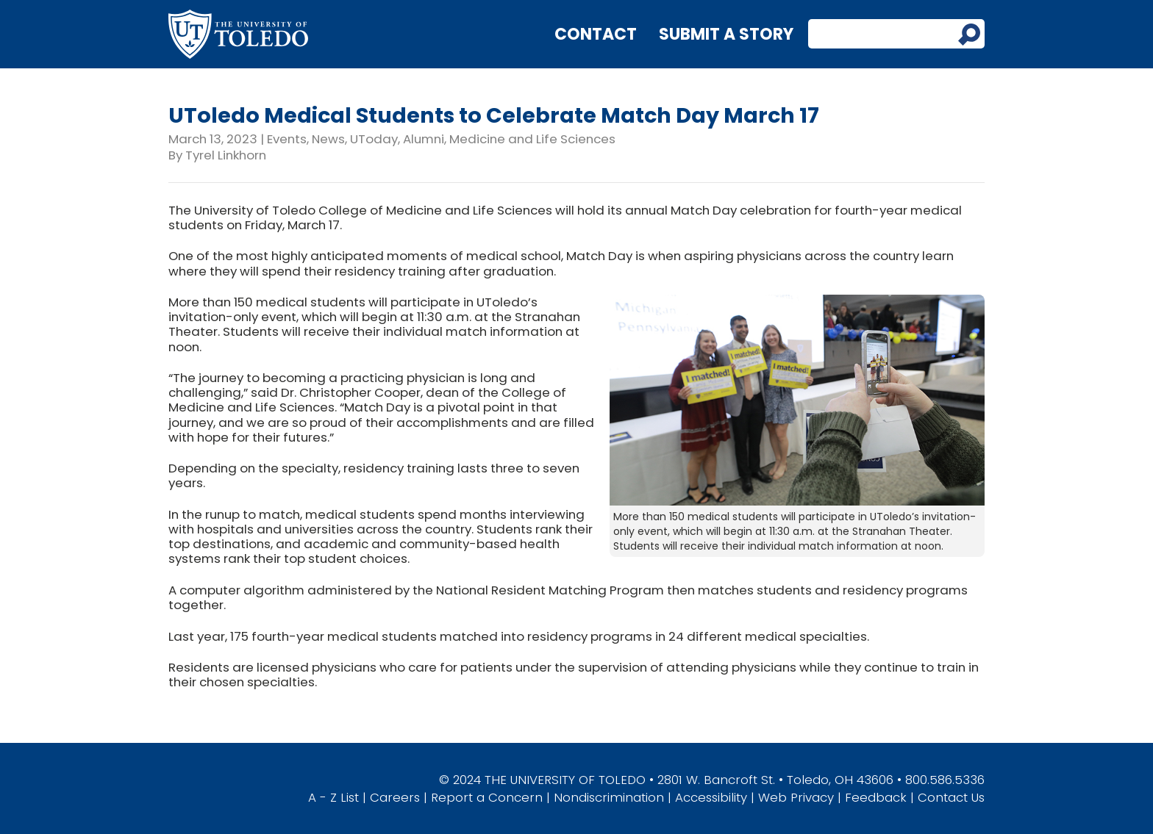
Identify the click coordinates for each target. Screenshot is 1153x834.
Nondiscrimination (609, 797)
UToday (374, 139)
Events (287, 139)
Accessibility (711, 797)
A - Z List (333, 797)
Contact (595, 34)
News (328, 139)
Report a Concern (487, 797)
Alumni (423, 139)
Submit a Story (726, 34)
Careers (395, 797)
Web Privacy (796, 797)
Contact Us (951, 797)
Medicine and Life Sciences (532, 139)
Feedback (876, 797)
